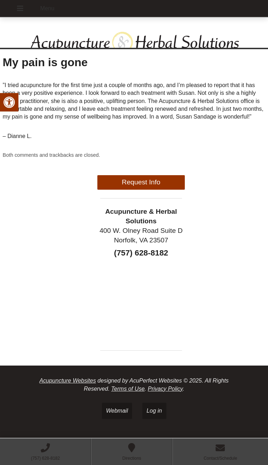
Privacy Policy (165, 389)
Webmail (117, 411)
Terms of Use (128, 389)
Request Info (141, 182)
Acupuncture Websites (67, 381)
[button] (9, 102)
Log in (154, 411)
